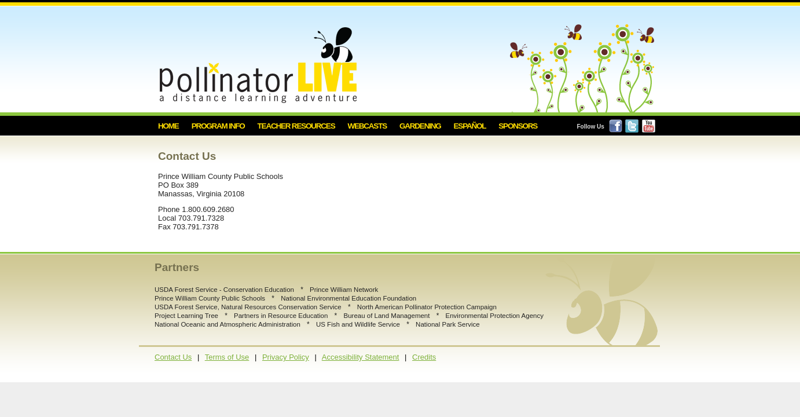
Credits (424, 357)
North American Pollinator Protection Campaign (427, 306)
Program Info (218, 126)
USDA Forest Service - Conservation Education (224, 289)
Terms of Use (227, 357)
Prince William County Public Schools (210, 298)
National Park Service (448, 324)
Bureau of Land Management (386, 315)
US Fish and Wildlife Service (358, 324)
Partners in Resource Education (281, 315)
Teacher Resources (296, 126)
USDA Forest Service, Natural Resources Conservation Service (248, 306)
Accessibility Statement (360, 357)
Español (470, 126)
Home (168, 126)
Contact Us (173, 357)
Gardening (420, 126)
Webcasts (367, 126)
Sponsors (517, 126)
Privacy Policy (285, 357)
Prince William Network (344, 289)
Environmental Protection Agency (495, 315)
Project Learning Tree (186, 315)
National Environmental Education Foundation (348, 298)
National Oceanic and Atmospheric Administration (227, 324)
